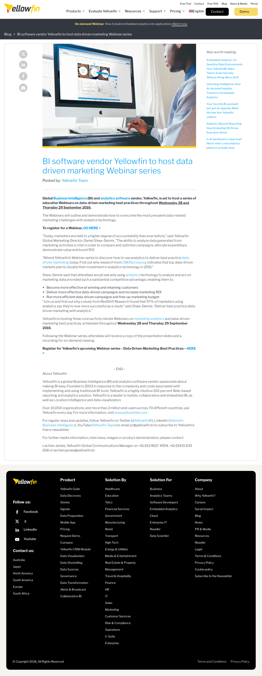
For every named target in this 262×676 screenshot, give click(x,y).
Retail (109, 529)
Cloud (154, 515)
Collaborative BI (71, 596)
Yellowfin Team (75, 180)
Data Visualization (72, 556)
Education (112, 495)
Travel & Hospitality (118, 576)
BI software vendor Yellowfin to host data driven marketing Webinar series (74, 34)
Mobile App (67, 522)
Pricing (65, 529)
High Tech (111, 542)
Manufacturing (115, 522)
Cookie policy (204, 569)
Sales (108, 603)
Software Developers (164, 502)
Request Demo (70, 536)
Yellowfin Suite (70, 489)
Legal (198, 549)
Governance (68, 576)
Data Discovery (70, 495)
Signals (65, 509)
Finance (110, 582)
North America (23, 573)
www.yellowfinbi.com (130, 413)
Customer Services (118, 616)
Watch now (179, 21)
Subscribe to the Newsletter (213, 576)
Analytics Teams (161, 495)
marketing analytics (149, 319)
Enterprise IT (158, 522)
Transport (111, 536)
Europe (18, 586)
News (199, 522)
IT (106, 596)
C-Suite (110, 636)
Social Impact (204, 509)
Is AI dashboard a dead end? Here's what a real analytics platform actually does (224, 144)
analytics (133, 275)
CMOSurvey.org (134, 262)
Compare (66, 542)
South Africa (21, 593)
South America (23, 580)
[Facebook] (35, 512)
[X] (35, 521)
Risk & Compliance (118, 623)
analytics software (115, 198)
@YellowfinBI (142, 421)
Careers (200, 502)
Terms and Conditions (211, 661)
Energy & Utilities (116, 549)
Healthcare (112, 489)
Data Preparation (71, 515)
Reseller (155, 529)
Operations (112, 629)
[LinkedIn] (35, 530)
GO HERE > (92, 228)
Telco (108, 502)
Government (113, 515)
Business (156, 489)
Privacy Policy (204, 562)
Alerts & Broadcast (73, 589)
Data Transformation (74, 582)
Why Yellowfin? (205, 495)
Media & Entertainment (120, 556)
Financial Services (117, 509)
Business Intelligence (70, 198)
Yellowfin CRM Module (75, 549)
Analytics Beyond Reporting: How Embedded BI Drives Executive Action (224, 128)
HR (107, 589)
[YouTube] (35, 540)
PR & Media (203, 529)
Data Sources (69, 569)
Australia (19, 560)
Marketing (112, 609)
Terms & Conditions (208, 556)
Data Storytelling (71, 562)
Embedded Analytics (163, 509)
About (199, 489)
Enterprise (112, 643)
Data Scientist (159, 536)
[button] (75, 11)
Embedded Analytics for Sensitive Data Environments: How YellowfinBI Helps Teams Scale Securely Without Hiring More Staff (225, 68)
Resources (202, 536)
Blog (8, 34)
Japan (17, 566)
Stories (65, 502)
